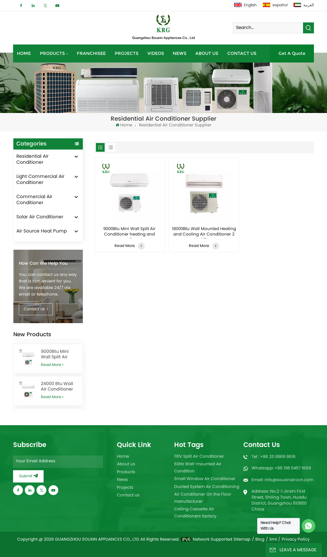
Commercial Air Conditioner (34, 200)
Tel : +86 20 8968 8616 (274, 457)
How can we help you (43, 263)
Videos (155, 53)
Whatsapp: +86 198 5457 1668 (281, 468)
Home (24, 53)
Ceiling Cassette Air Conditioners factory (195, 513)
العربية (303, 5)
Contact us (241, 53)
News (179, 53)
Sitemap (242, 540)
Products (52, 53)
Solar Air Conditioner (39, 217)
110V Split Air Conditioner (199, 456)
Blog (259, 540)
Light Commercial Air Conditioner (40, 180)
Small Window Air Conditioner (204, 479)
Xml (273, 540)
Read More (52, 365)
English (245, 5)
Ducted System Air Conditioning (206, 487)
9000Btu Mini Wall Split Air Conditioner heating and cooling (55, 354)
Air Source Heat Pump (41, 231)
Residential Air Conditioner (32, 159)
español (275, 5)
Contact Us (36, 309)
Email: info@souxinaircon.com (282, 480)
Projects (126, 53)
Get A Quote (291, 53)
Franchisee (91, 53)
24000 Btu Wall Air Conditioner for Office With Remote (57, 386)
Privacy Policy (296, 540)
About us (206, 53)
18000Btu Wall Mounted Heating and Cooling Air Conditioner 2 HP (204, 233)
